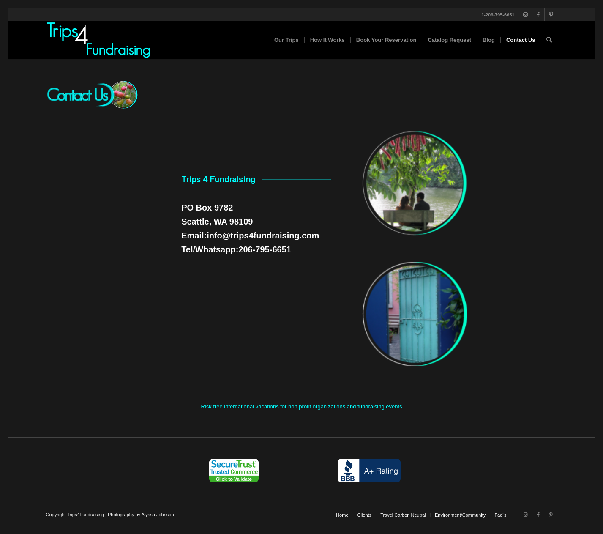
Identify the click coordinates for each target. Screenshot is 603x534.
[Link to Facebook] (538, 14)
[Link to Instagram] (525, 14)
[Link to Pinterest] (551, 14)
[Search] (549, 40)
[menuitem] (286, 40)
